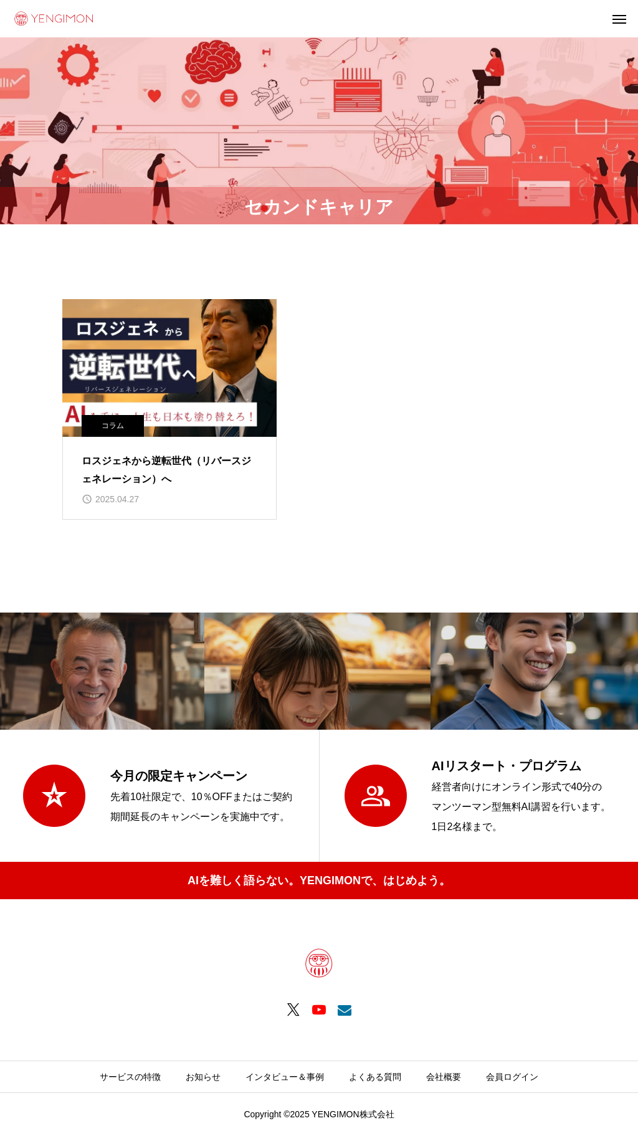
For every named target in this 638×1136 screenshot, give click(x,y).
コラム (113, 425)
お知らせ (203, 1077)
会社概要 (443, 1077)
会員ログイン (512, 1077)
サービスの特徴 (130, 1077)
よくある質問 (375, 1077)
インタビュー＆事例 (284, 1077)
